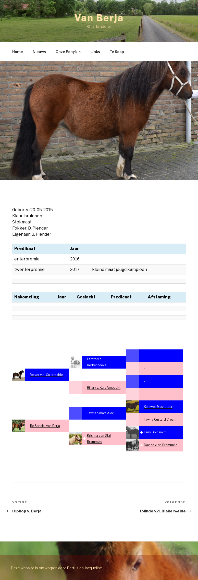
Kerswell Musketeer (158, 407)
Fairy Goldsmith (155, 432)
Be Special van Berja (45, 426)
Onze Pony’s (69, 51)
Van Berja (99, 17)
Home (17, 51)
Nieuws (39, 51)
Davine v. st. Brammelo (160, 445)
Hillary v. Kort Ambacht (103, 387)
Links (95, 51)
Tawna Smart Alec (100, 413)
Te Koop (117, 51)
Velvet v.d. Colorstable (46, 375)
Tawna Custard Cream (160, 419)
